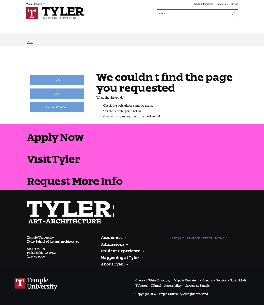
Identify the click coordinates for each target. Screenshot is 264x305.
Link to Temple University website (36, 284)
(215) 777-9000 (36, 255)
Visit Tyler (53, 156)
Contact (207, 279)
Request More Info (74, 178)
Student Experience (121, 249)
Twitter (207, 237)
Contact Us (222, 3)
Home (30, 41)
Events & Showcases (203, 3)
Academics (112, 236)
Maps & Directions (186, 279)
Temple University (35, 3)
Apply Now (55, 134)
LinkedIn (221, 237)
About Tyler (113, 263)
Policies (221, 279)
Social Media (238, 279)
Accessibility (173, 284)
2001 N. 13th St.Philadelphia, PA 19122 (41, 250)
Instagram (177, 237)
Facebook (193, 237)
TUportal (141, 284)
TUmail (156, 284)
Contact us (110, 115)
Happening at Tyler (120, 256)
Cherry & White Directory (152, 279)
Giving (234, 3)
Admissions (113, 243)
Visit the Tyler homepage (72, 212)
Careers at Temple (197, 284)
